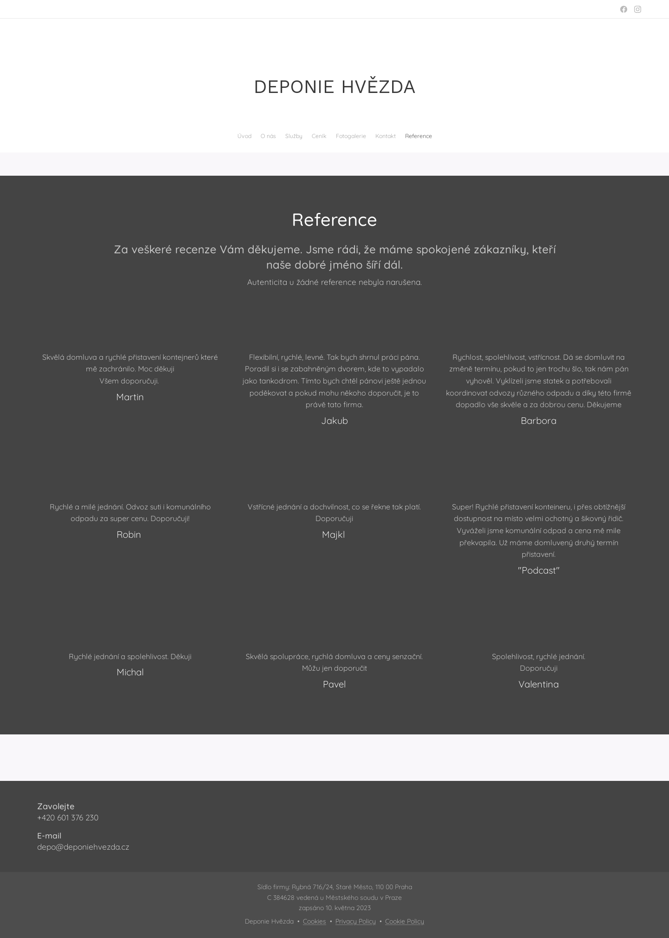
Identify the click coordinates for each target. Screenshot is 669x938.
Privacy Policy (355, 921)
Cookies (314, 921)
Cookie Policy (404, 921)
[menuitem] (309, 136)
